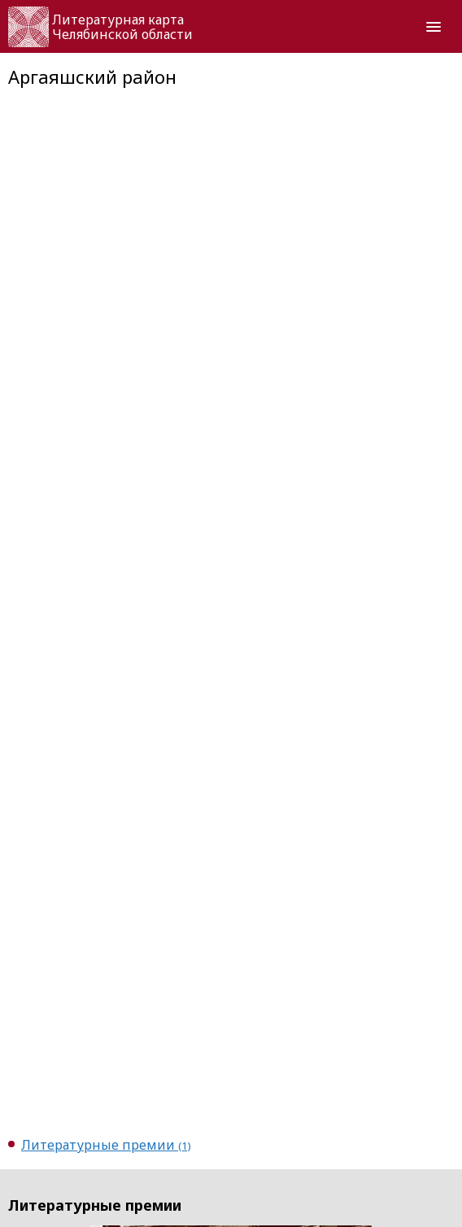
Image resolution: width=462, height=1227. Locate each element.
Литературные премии (106, 1145)
